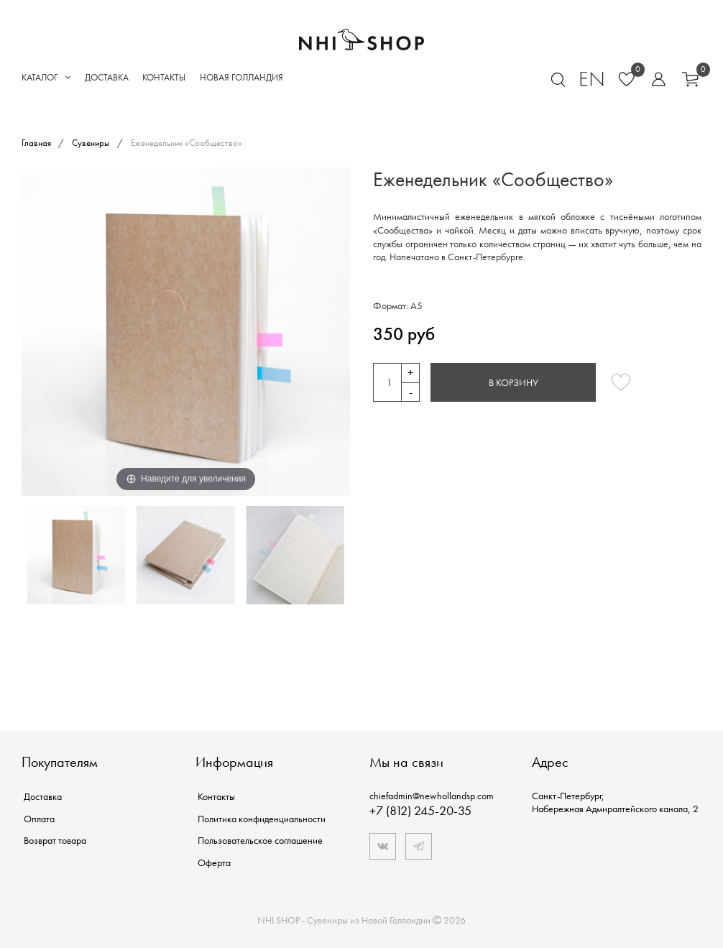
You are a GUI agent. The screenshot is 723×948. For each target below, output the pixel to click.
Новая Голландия (241, 77)
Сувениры (90, 143)
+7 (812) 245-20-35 (420, 810)
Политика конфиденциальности (262, 818)
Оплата (39, 818)
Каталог (46, 77)
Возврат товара (55, 840)
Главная (37, 143)
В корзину (513, 382)
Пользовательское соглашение (260, 840)
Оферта (214, 862)
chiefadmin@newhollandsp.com (431, 795)
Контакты (163, 77)
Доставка (107, 77)
